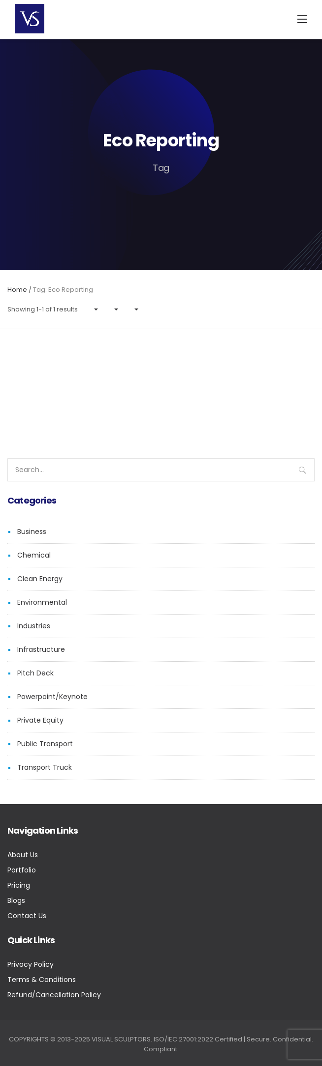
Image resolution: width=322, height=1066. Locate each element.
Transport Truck (44, 767)
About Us (22, 855)
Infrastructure (41, 649)
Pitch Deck (35, 673)
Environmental (42, 602)
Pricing (18, 885)
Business (31, 531)
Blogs (16, 900)
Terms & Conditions (41, 979)
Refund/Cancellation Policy (54, 995)
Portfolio (21, 870)
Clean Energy (40, 579)
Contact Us (26, 916)
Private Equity (40, 720)
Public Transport (45, 744)
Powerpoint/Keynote (52, 696)
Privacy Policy (30, 964)
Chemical (34, 555)
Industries (33, 626)
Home (17, 289)
